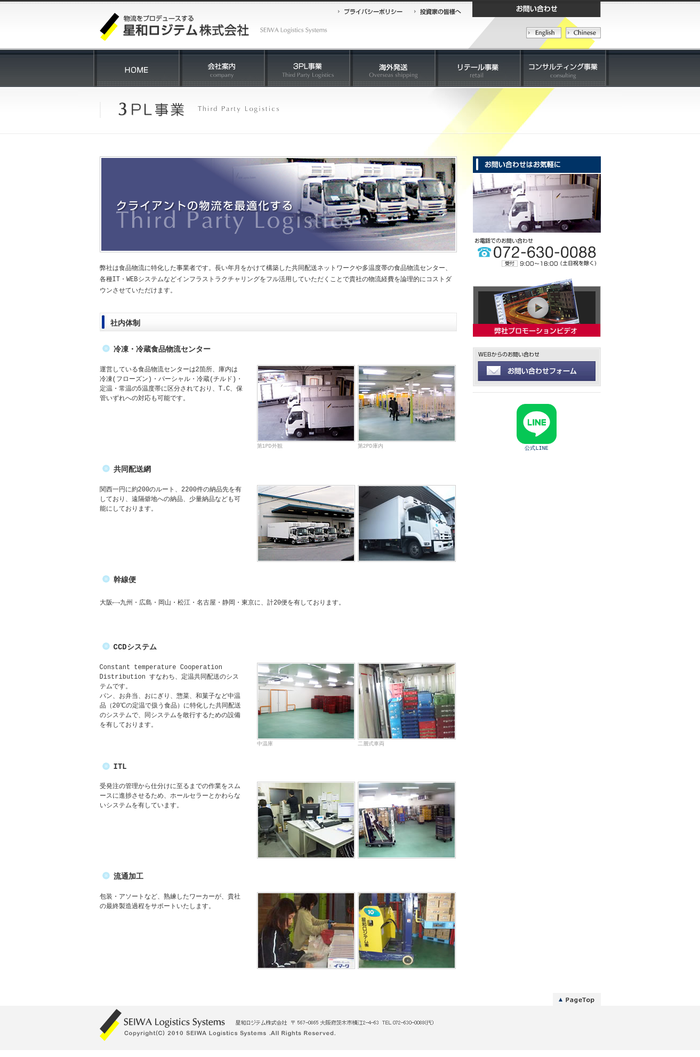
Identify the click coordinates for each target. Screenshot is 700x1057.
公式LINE (537, 448)
